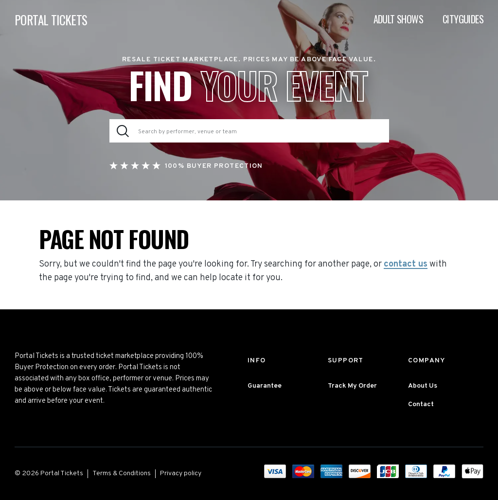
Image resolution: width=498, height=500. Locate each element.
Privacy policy (180, 473)
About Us (422, 386)
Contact (421, 404)
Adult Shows (398, 19)
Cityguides (463, 19)
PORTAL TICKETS (51, 20)
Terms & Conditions (121, 473)
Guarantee (265, 386)
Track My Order (352, 386)
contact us (405, 264)
